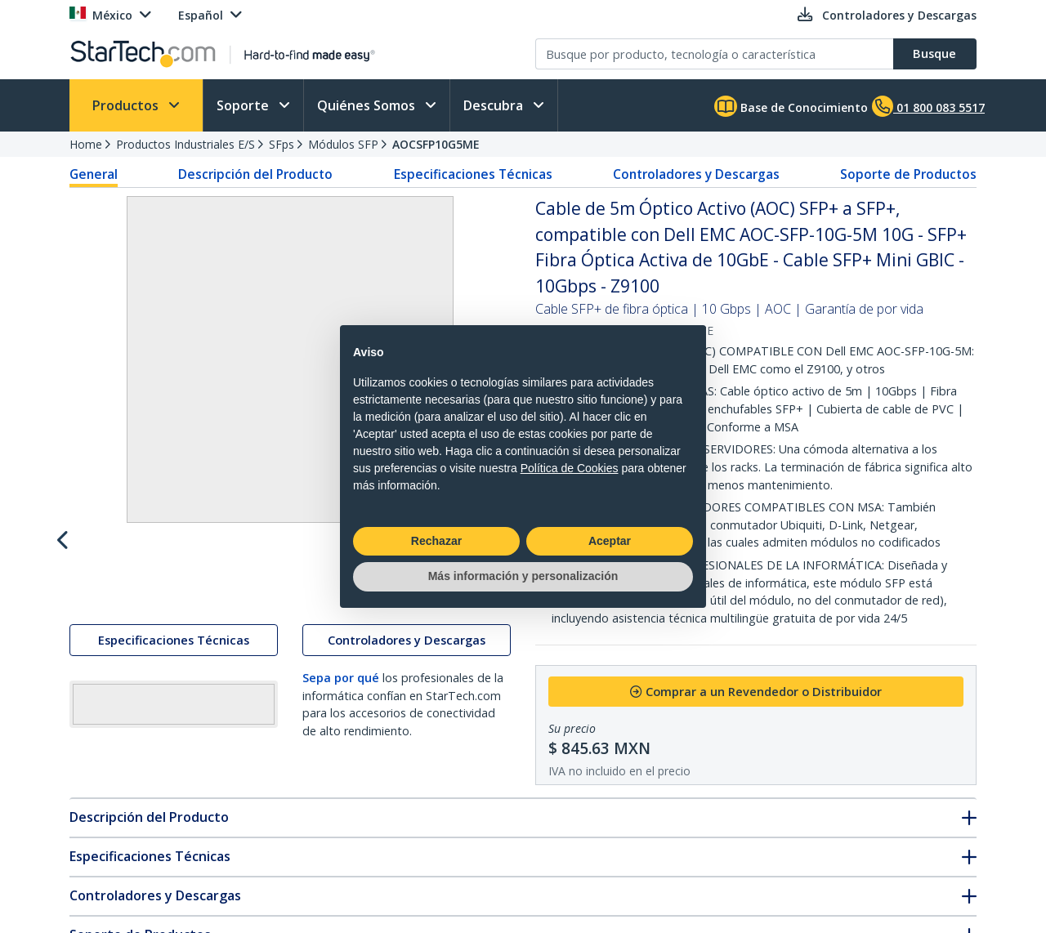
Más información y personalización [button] (523, 576)
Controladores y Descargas (696, 174)
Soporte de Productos (908, 174)
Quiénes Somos (367, 105)
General (93, 174)
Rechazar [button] (436, 540)
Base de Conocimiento (791, 106)
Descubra (494, 105)
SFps (281, 144)
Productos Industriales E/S (185, 144)
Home (85, 144)
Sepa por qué (340, 713)
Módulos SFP (343, 144)
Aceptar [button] (609, 540)
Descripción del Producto (255, 174)
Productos (127, 105)
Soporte (244, 105)
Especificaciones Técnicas (473, 174)
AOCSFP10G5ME (436, 144)
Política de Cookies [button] (570, 468)
